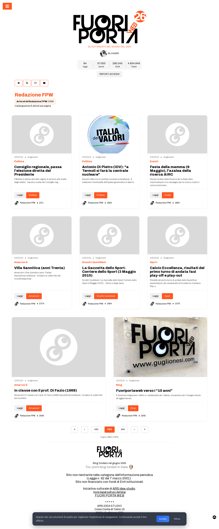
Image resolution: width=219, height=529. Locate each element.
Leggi (20, 195)
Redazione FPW (25, 203)
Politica (33, 195)
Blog (133, 408)
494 (123, 429)
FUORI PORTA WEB (109, 495)
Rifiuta (177, 519)
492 (96, 429)
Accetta (162, 519)
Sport (167, 296)
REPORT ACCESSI (109, 74)
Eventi (168, 195)
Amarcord (34, 296)
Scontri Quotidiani (106, 296)
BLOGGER (109, 53)
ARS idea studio (124, 488)
